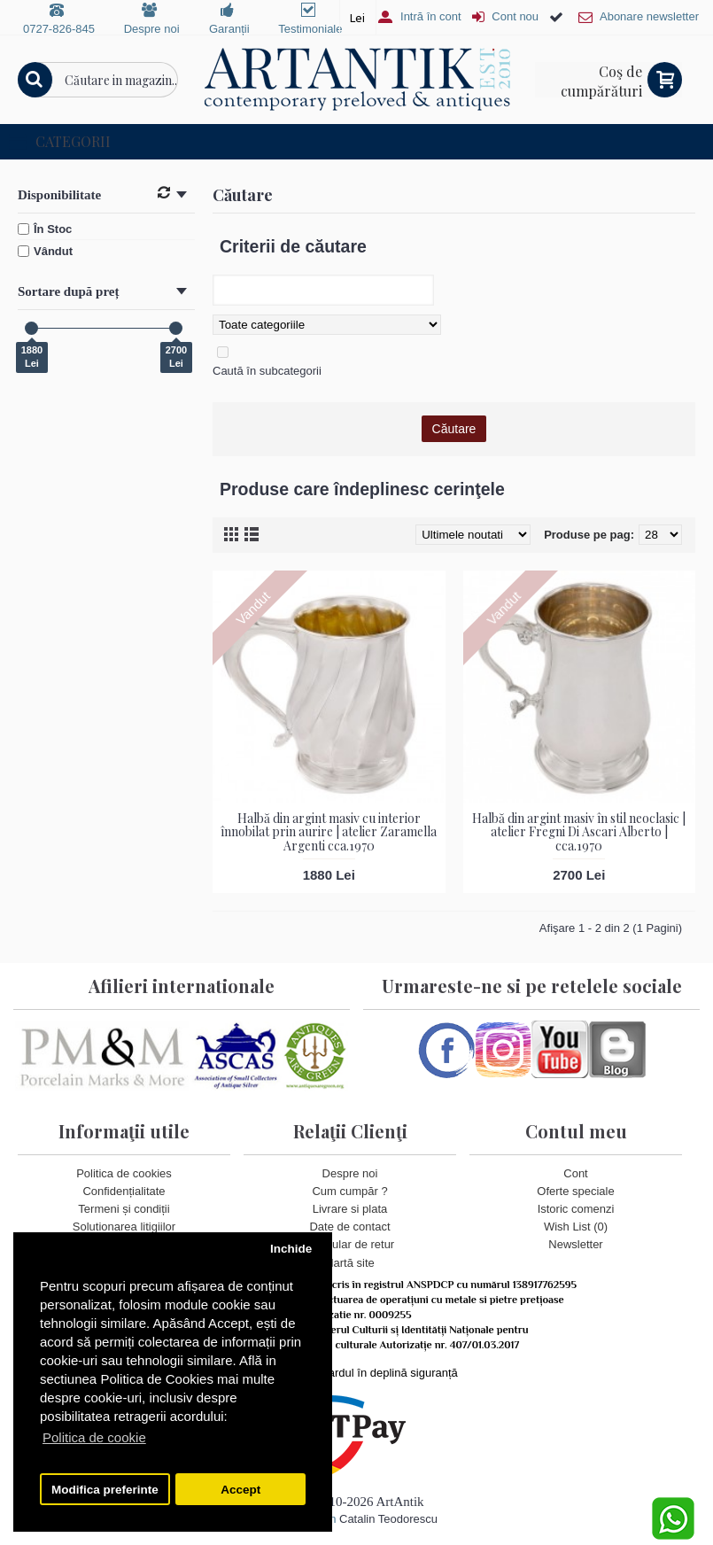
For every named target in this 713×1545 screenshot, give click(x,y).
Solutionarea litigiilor (124, 1226)
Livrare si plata (350, 1208)
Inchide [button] (291, 1248)
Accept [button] (240, 1489)
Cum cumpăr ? (349, 1191)
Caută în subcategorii (267, 370)
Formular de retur (350, 1244)
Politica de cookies (124, 1173)
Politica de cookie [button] (94, 1437)
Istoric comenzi (576, 1208)
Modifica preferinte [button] (105, 1489)
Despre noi (350, 1173)
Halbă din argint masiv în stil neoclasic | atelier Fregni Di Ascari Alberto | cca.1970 (579, 832)
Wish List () (576, 1226)
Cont (575, 1173)
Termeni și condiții (123, 1208)
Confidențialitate (123, 1191)
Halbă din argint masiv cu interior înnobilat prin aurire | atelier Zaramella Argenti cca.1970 (329, 832)
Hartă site (350, 1262)
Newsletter (575, 1244)
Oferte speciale (575, 1191)
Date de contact (349, 1226)
